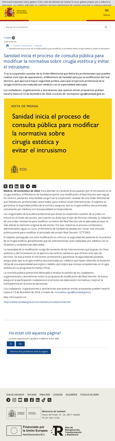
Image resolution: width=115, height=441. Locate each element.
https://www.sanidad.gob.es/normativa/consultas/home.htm (37, 322)
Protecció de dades (89, 399)
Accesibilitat (71, 399)
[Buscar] (105, 47)
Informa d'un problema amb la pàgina (29, 371)
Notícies (38, 66)
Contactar (58, 399)
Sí (11, 364)
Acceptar (27, 13)
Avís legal (31, 399)
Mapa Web (44, 399)
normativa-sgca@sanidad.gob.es (72, 312)
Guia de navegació (15, 399)
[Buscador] (57, 47)
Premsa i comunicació (22, 66)
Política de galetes (11, 13)
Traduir (9, 58)
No (20, 364)
